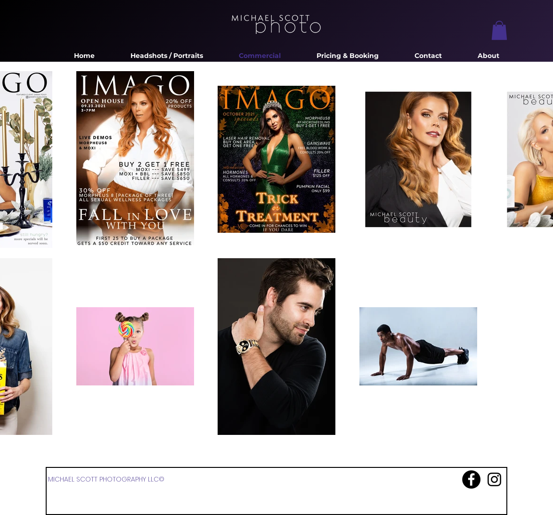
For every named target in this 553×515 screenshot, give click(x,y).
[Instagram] (494, 479)
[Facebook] (471, 479)
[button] (499, 30)
